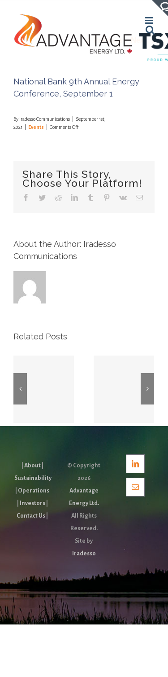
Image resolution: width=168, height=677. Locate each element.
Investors (32, 503)
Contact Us (31, 516)
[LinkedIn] (135, 463)
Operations (33, 491)
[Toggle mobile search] (150, 30)
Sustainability (33, 478)
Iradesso (84, 553)
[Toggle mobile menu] (150, 20)
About (32, 465)
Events (36, 127)
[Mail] (135, 487)
